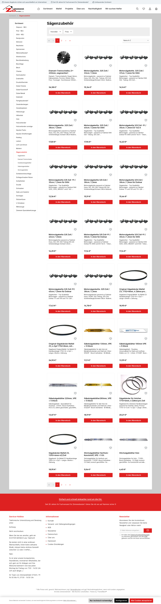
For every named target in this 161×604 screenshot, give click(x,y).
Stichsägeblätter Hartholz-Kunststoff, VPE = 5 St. (96, 454)
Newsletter (52, 531)
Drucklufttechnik (22, 82)
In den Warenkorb (63, 93)
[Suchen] (137, 9)
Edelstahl (19, 97)
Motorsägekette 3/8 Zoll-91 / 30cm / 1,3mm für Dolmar (97, 235)
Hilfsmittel (19, 115)
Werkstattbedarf (22, 53)
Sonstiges (19, 196)
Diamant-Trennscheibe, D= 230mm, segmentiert (61, 72)
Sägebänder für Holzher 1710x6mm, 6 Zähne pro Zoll (132, 399)
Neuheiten (19, 45)
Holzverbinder (21, 123)
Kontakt (51, 521)
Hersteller (55, 32)
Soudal (18, 185)
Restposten (20, 38)
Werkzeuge (20, 207)
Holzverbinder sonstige (24, 126)
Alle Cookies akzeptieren (141, 600)
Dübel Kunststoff (22, 90)
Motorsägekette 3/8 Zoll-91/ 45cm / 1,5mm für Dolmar (62, 290)
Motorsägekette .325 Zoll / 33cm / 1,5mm (96, 72)
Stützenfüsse (20, 199)
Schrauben (20, 188)
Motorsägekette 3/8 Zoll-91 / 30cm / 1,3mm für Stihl (132, 235)
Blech (18, 67)
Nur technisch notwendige (101, 600)
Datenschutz (53, 534)
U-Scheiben (20, 203)
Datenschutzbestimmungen (140, 535)
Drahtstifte (20, 78)
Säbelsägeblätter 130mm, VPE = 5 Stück (98, 345)
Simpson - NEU (21, 27)
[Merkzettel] (143, 9)
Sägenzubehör (21, 152)
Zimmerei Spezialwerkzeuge (26, 210)
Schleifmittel (20, 181)
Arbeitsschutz (21, 56)
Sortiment (19, 23)
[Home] (39, 9)
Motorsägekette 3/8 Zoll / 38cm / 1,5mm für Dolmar (131, 181)
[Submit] (148, 530)
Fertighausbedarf (22, 101)
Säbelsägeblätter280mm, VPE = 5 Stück (97, 399)
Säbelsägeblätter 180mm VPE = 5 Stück (132, 345)
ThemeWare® (102, 592)
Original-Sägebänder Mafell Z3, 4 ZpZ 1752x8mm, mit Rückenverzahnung (61, 345)
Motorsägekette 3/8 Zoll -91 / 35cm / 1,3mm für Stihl (62, 181)
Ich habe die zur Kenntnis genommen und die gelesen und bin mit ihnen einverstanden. (136, 536)
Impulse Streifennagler (24, 134)
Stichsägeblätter (23, 170)
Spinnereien (20, 49)
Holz (17, 119)
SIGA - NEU (20, 34)
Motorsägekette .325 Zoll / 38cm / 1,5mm (61, 126)
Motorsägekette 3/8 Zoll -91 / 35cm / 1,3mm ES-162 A (132, 126)
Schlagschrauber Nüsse (24, 177)
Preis (68, 32)
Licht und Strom (21, 145)
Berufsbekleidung (22, 60)
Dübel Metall (20, 93)
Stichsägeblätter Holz (129, 453)
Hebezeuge (20, 112)
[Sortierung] (136, 40)
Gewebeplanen (21, 108)
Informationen (52, 516)
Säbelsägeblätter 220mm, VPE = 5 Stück (62, 399)
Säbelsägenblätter (23, 166)
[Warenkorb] (156, 9)
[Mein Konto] (150, 9)
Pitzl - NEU (20, 31)
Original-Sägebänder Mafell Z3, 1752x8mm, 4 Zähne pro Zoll (132, 290)
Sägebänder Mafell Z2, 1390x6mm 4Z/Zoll (59, 454)
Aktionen (19, 42)
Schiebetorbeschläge (23, 174)
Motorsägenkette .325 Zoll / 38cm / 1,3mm (97, 290)
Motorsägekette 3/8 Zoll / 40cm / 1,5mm (60, 235)
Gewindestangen (22, 104)
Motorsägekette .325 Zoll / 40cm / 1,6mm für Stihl (96, 126)
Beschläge (20, 64)
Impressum (52, 541)
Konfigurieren (121, 600)
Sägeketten (21, 155)
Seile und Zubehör (22, 192)
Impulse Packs (21, 130)
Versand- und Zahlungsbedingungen (61, 524)
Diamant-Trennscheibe (25, 159)
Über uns (51, 537)
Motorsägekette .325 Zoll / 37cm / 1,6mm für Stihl (131, 72)
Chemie (18, 71)
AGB (49, 527)
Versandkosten (75, 589)
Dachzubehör (21, 75)
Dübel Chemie (21, 86)
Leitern (18, 141)
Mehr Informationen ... (70, 600)
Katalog (19, 137)
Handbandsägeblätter (24, 163)
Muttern (19, 148)
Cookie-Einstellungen (56, 544)
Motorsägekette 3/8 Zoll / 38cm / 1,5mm (96, 181)
